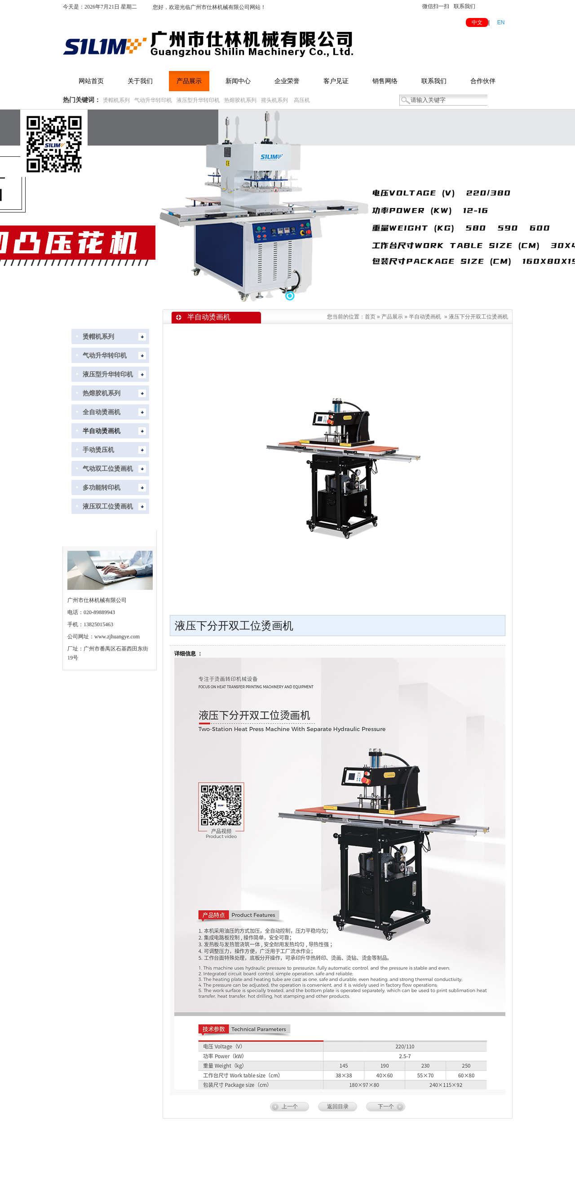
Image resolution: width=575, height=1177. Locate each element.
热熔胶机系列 (240, 100)
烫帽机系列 (116, 100)
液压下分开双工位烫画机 (478, 317)
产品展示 (392, 317)
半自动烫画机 (425, 317)
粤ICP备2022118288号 (384, 1164)
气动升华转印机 (153, 100)
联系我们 (464, 6)
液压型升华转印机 (198, 100)
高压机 (302, 100)
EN (501, 22)
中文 (477, 22)
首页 (370, 317)
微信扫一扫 (435, 6)
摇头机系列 (274, 100)
